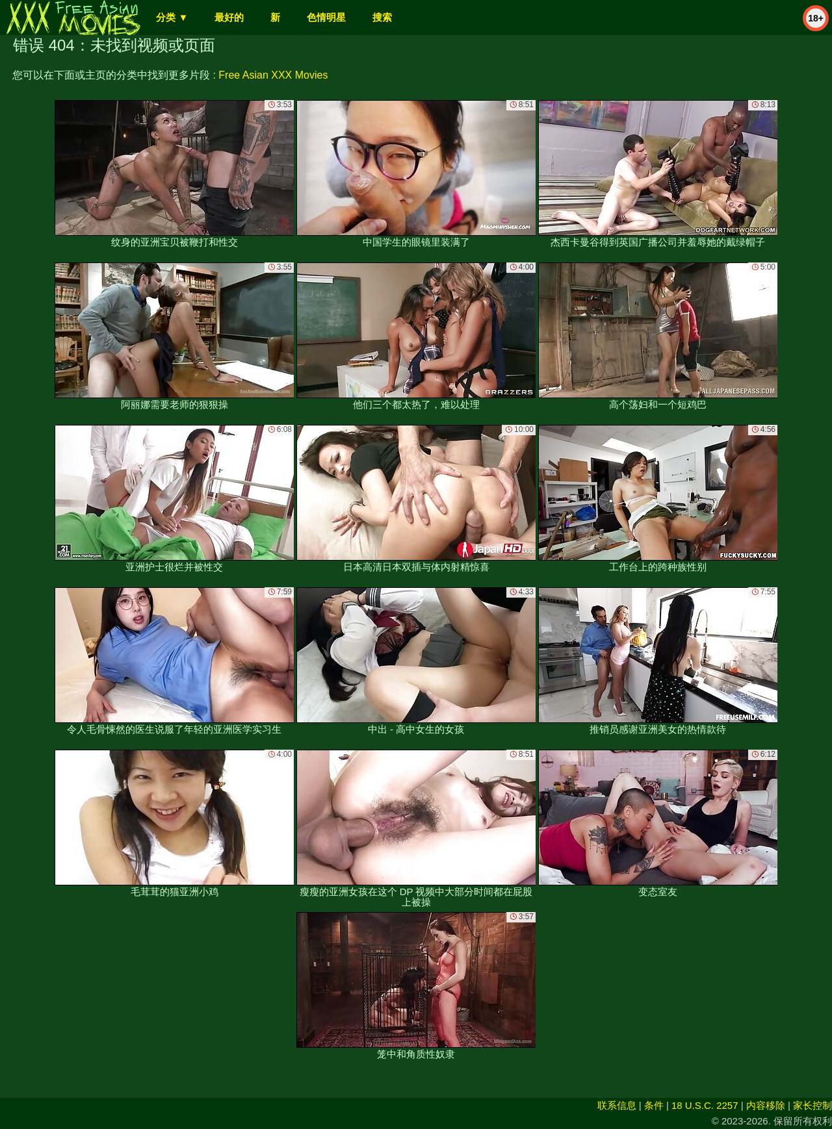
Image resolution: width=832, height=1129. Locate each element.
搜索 (382, 17)
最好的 (229, 17)
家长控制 (812, 1105)
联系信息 (616, 1105)
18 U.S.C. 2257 (704, 1105)
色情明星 (326, 17)
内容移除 (765, 1105)
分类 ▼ (172, 17)
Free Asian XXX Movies (273, 75)
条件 (654, 1105)
